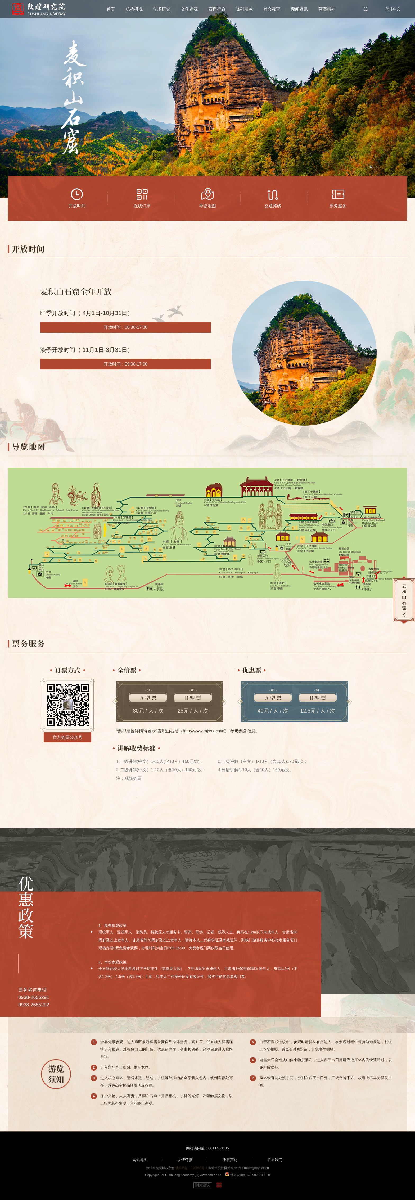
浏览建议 (202, 1185)
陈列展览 (244, 9)
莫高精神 (326, 9)
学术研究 (161, 9)
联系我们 (275, 1160)
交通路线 (272, 206)
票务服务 (338, 206)
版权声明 (230, 1160)
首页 (111, 9)
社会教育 (271, 9)
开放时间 (77, 206)
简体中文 (393, 9)
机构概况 (134, 9)
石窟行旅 (216, 9)
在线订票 (142, 206)
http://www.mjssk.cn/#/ (204, 731)
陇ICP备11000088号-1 (192, 1168)
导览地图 (207, 206)
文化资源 (189, 9)
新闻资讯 (299, 9)
